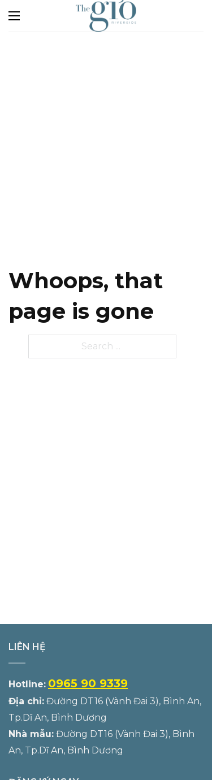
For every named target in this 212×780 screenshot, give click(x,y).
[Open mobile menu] (14, 15)
